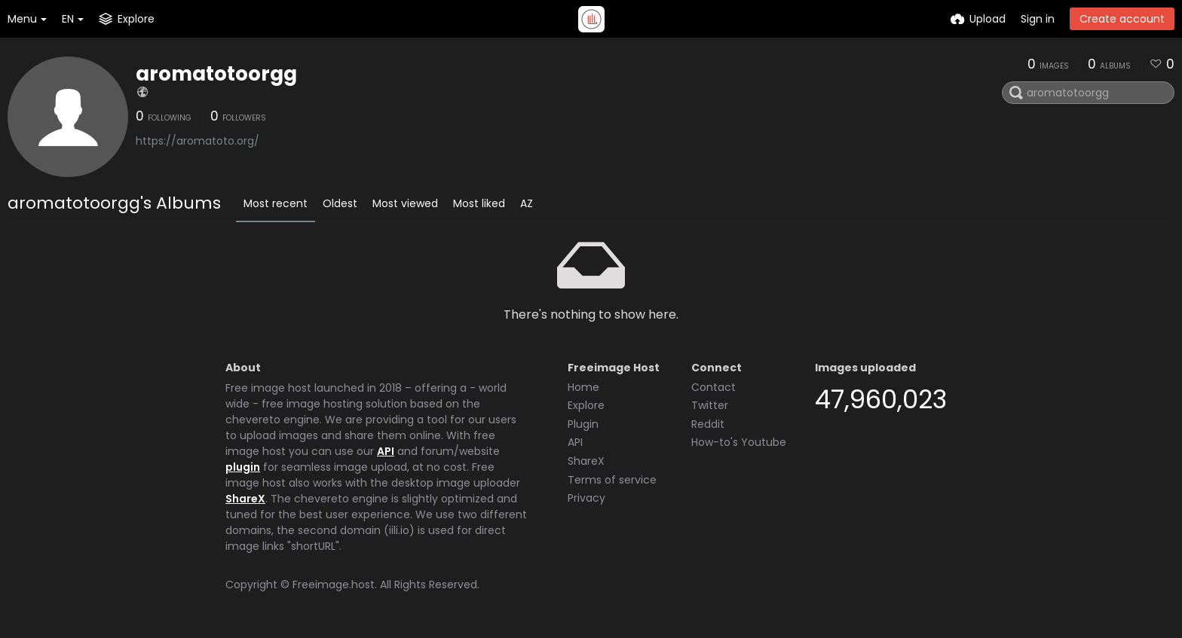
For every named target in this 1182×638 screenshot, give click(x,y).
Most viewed (405, 203)
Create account (1122, 18)
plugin (242, 467)
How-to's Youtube (738, 442)
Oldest (340, 203)
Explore (586, 405)
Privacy (586, 497)
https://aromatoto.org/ (197, 140)
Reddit (707, 424)
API (385, 451)
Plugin (583, 424)
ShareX (245, 498)
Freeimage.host (333, 584)
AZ (526, 203)
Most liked (479, 203)
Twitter (709, 405)
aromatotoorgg (216, 73)
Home (583, 387)
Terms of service (612, 479)
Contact (713, 387)
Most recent (275, 203)
